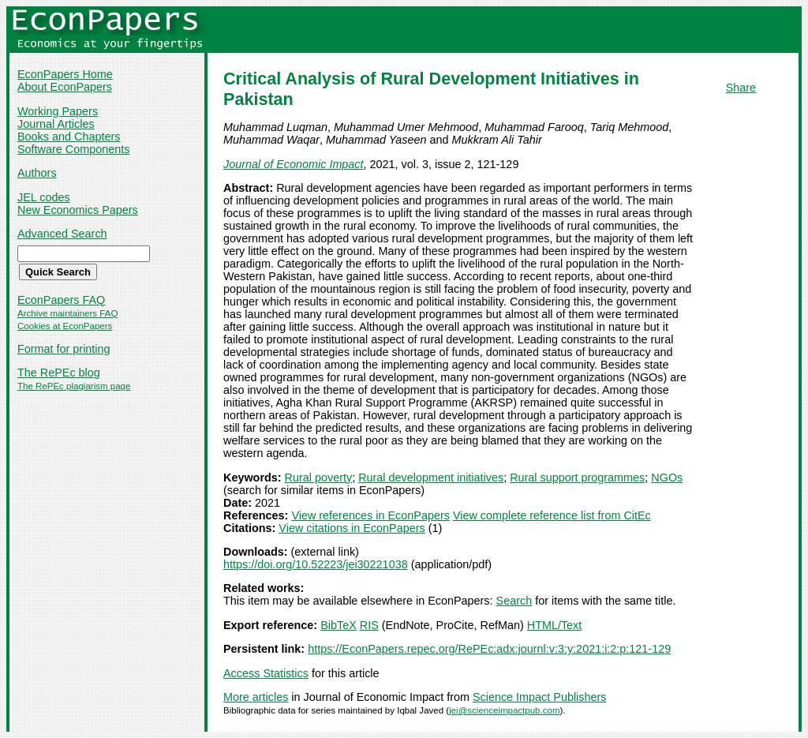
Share (741, 87)
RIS (369, 625)
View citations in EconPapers (352, 528)
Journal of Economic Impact (293, 164)
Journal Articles (56, 124)
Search (514, 600)
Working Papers (57, 111)
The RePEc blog (58, 372)
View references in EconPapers (370, 515)
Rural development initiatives (430, 477)
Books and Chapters (68, 136)
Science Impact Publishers (540, 697)
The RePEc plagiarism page (73, 386)
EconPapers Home (65, 74)
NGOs (667, 477)
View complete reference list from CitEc (552, 515)
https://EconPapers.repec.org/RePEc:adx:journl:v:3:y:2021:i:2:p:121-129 (489, 648)
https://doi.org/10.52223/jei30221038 (315, 564)
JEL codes (43, 197)
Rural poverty (319, 477)
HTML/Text (554, 625)
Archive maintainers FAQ (67, 313)
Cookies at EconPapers (64, 326)
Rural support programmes (577, 477)
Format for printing (63, 349)
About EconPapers (64, 87)
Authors (37, 173)
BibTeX (338, 625)
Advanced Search (62, 233)
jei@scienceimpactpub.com (504, 710)
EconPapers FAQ (61, 300)
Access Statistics (266, 673)
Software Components (73, 149)
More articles (255, 697)
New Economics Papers (77, 210)
